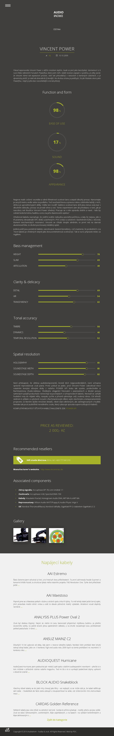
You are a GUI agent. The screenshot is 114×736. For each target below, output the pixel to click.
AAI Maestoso (57, 595)
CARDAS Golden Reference (57, 703)
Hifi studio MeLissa (36, 460)
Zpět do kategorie (57, 719)
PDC (74, 731)
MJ (50, 55)
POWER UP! (71, 408)
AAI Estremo (57, 573)
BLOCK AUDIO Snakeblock (57, 682)
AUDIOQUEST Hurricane (57, 660)
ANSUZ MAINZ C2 (57, 638)
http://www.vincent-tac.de (52, 469)
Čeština (57, 29)
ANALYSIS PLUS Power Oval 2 (57, 616)
